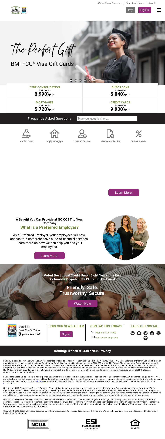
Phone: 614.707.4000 (103, 332)
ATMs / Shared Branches (109, 3)
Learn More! (124, 193)
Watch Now (82, 304)
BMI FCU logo (19, 9)
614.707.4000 (40, 381)
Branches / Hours (135, 3)
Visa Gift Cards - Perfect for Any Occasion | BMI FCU (82, 53)
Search (152, 3)
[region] (82, 53)
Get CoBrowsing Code (104, 337)
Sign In (144, 10)
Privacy (105, 351)
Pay (130, 10)
